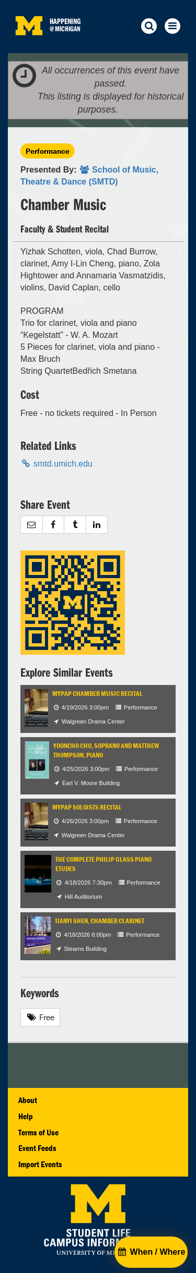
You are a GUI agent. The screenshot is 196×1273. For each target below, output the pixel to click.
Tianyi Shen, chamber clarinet (99, 920)
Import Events (40, 1164)
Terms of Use (38, 1132)
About (27, 1100)
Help (25, 1116)
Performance (48, 151)
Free (40, 1017)
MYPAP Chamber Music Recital (97, 693)
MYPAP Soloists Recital (87, 807)
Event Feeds (37, 1148)
